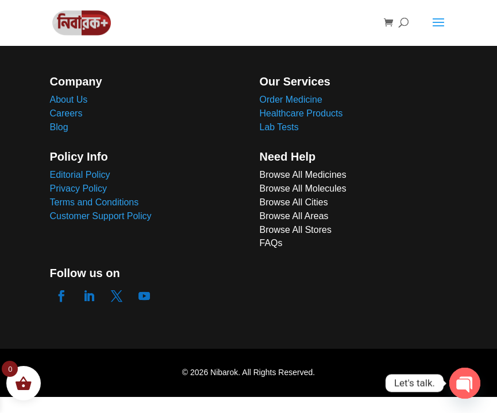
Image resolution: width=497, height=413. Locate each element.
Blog (59, 127)
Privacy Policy (78, 188)
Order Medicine (291, 99)
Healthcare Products (301, 113)
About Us (69, 99)
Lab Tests (279, 127)
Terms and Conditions (94, 202)
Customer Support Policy (101, 216)
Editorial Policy (80, 175)
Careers (66, 113)
